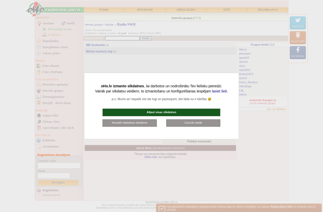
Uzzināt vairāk (193, 122)
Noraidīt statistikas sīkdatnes (130, 122)
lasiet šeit (219, 91)
